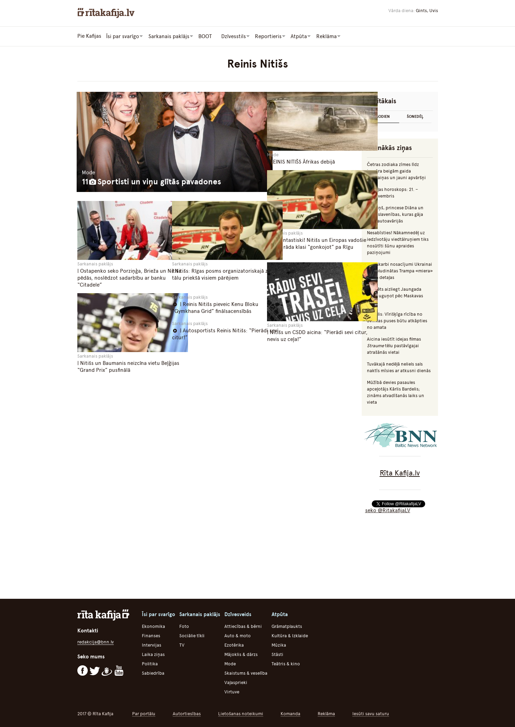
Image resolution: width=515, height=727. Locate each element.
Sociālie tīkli (192, 635)
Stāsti (277, 654)
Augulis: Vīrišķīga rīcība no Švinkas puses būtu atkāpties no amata (397, 320)
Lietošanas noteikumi (240, 713)
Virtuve (231, 691)
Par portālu (143, 713)
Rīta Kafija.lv (400, 472)
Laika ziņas (153, 654)
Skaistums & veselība (245, 672)
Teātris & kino (286, 663)
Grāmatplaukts (287, 626)
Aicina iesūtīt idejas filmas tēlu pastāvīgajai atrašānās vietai (394, 345)
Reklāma (326, 713)
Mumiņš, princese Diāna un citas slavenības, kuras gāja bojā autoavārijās (395, 214)
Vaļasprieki (235, 682)
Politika (150, 663)
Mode (230, 663)
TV (181, 644)
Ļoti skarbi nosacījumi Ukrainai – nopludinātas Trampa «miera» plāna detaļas (400, 270)
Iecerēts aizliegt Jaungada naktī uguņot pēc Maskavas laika (395, 295)
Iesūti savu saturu (370, 713)
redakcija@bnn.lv (95, 641)
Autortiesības (187, 713)
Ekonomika (153, 626)
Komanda (290, 713)
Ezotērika (234, 644)
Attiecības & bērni (243, 626)
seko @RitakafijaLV (387, 510)
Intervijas (151, 644)
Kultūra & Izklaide (290, 635)
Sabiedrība (153, 672)
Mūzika (279, 644)
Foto (184, 626)
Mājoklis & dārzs (241, 654)
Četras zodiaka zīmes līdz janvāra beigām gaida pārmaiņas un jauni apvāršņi (396, 170)
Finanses (151, 635)
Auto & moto (237, 635)
